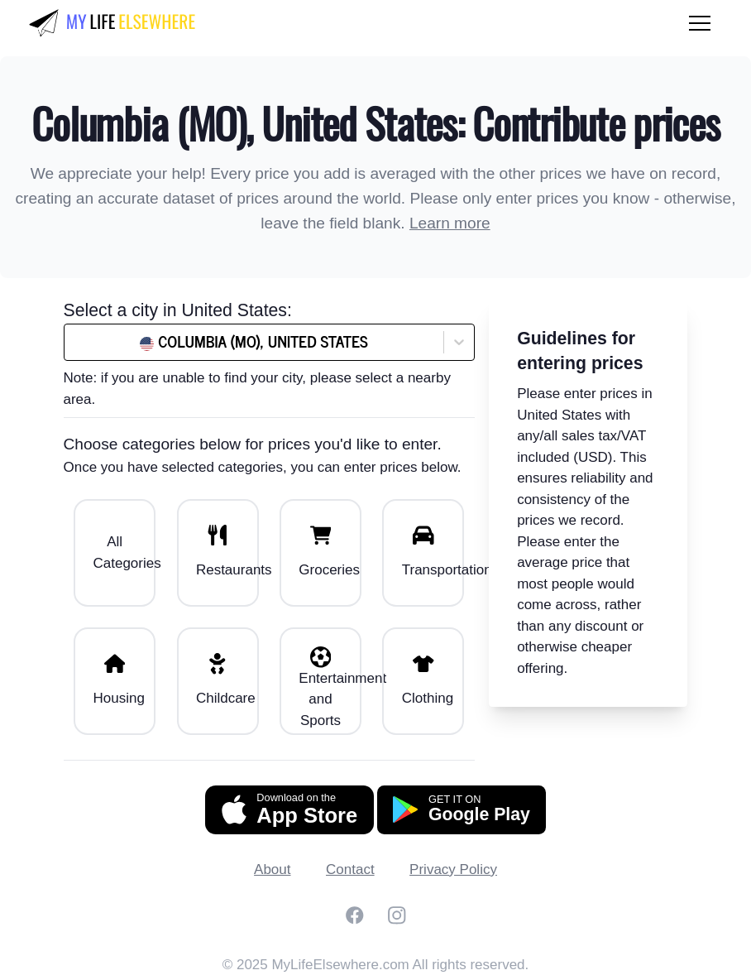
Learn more (449, 223)
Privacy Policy (453, 869)
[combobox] (114, 341)
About (272, 869)
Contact (350, 869)
